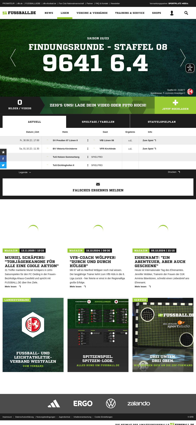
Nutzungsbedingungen (45, 417)
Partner (90, 3)
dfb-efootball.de (49, 3)
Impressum (7, 417)
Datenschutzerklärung (24, 417)
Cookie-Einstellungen (103, 417)
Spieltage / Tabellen (98, 122)
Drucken (174, 172)
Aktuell (34, 122)
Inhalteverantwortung (82, 417)
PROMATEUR (8, 3)
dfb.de (20, 3)
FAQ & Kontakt (102, 3)
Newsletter (115, 3)
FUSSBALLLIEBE (32, 3)
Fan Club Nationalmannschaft (71, 3)
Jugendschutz (64, 417)
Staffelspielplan (162, 122)
